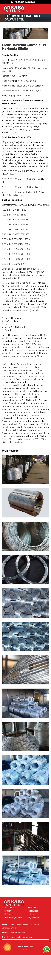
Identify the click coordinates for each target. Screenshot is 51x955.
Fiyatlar (6, 911)
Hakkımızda (32, 911)
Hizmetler (31, 908)
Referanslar (8, 914)
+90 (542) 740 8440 (24, 2)
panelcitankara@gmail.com (21, 937)
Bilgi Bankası (32, 917)
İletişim (30, 914)
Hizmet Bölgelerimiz (12, 917)
